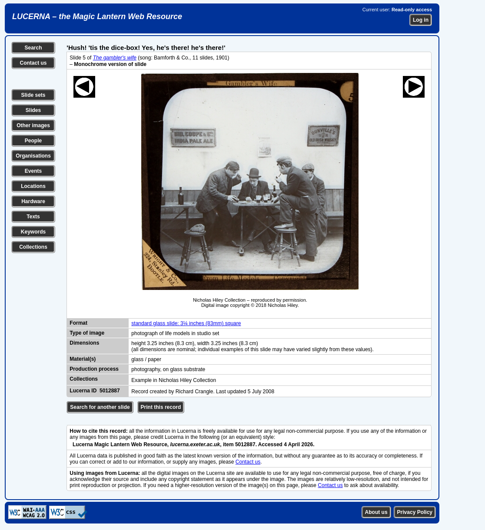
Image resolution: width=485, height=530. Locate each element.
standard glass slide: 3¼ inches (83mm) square (186, 323)
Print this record (161, 407)
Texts (33, 217)
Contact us (33, 63)
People (33, 141)
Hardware (33, 201)
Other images (33, 125)
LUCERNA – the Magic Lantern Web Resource (97, 16)
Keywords (33, 232)
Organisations (33, 156)
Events (33, 171)
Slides (33, 110)
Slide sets (33, 95)
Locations (33, 186)
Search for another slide (100, 407)
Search (33, 48)
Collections (33, 247)
